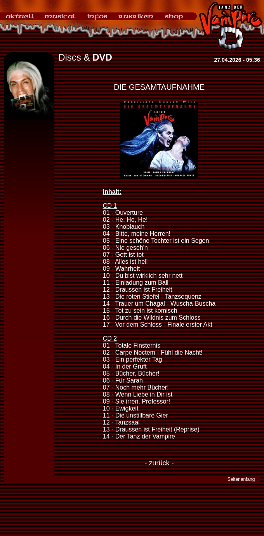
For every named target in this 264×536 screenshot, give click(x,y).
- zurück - (159, 463)
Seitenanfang (241, 479)
